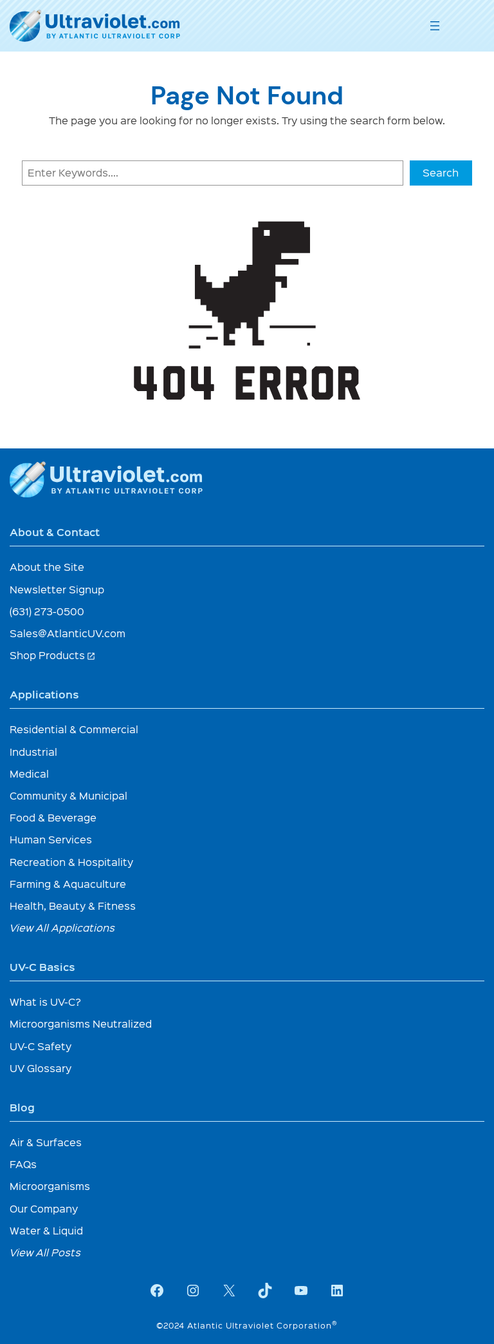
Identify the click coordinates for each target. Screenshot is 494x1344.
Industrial (33, 751)
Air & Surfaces (46, 1142)
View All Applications (62, 927)
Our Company (44, 1208)
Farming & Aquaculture (68, 883)
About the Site (47, 566)
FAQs (23, 1164)
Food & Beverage (53, 817)
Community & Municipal (68, 795)
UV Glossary (40, 1068)
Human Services (51, 839)
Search (441, 172)
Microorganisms (50, 1186)
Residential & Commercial (74, 729)
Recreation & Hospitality (71, 862)
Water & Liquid (46, 1230)
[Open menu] (435, 26)
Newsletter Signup (57, 589)
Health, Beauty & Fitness (73, 905)
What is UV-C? (45, 1001)
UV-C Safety (40, 1046)
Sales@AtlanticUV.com (67, 633)
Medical (29, 773)
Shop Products (53, 655)
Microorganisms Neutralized (81, 1023)
